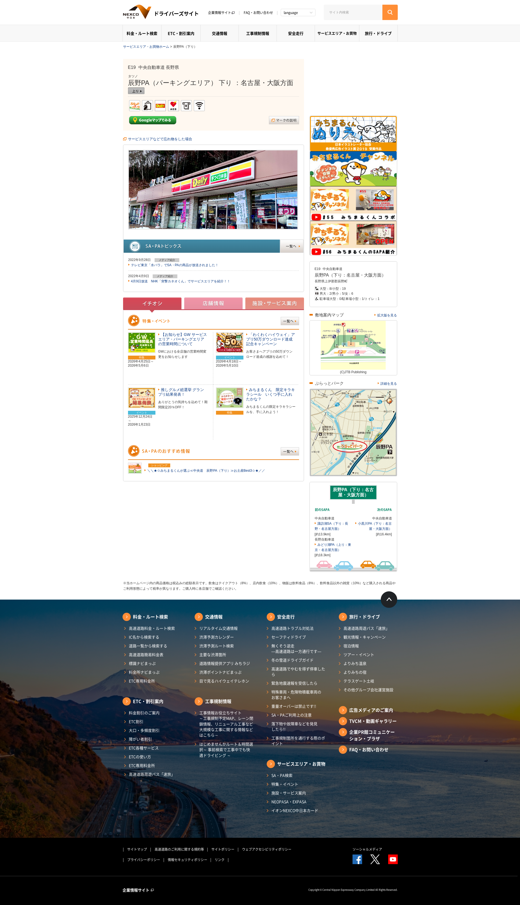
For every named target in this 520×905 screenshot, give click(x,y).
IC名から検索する (144, 637)
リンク (220, 859)
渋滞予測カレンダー (216, 637)
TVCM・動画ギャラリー (373, 721)
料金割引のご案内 (144, 712)
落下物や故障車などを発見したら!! (294, 726)
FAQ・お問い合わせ (258, 12)
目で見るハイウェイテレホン (224, 681)
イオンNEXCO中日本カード (294, 810)
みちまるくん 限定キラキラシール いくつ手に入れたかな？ (270, 394)
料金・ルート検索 (142, 33)
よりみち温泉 (354, 663)
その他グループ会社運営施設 (368, 689)
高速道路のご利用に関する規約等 (179, 849)
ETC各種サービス (144, 748)
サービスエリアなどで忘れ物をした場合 (160, 139)
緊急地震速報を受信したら (294, 683)
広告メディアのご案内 (371, 710)
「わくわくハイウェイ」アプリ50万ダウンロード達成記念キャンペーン (270, 339)
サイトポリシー (222, 849)
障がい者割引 (140, 739)
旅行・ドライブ (378, 33)
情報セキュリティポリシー (187, 859)
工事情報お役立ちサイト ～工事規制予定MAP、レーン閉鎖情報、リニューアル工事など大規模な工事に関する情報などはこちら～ (226, 724)
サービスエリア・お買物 (337, 33)
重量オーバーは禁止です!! (293, 706)
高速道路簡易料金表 (146, 654)
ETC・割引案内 (181, 33)
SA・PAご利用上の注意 (291, 715)
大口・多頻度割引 (144, 730)
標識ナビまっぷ (142, 663)
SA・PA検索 (281, 775)
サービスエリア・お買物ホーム (146, 47)
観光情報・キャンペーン (364, 637)
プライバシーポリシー (143, 859)
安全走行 (295, 33)
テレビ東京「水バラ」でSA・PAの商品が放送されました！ (174, 265)
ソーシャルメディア (367, 849)
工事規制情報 (257, 33)
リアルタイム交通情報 (218, 628)
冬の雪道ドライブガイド (292, 660)
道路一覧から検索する (148, 645)
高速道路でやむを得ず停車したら (298, 671)
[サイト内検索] (353, 12)
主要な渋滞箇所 (212, 654)
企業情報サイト (221, 12)
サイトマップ (137, 849)
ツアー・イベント (358, 654)
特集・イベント (284, 784)
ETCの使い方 (140, 756)
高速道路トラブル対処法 (292, 628)
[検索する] (390, 12)
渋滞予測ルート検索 (216, 645)
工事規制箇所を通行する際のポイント (298, 740)
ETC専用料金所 (142, 681)
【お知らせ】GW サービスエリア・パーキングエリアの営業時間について (182, 339)
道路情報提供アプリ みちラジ (224, 663)
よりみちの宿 (354, 672)
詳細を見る (388, 384)
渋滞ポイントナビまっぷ (220, 672)
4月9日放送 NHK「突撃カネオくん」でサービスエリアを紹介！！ (181, 281)
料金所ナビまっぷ (144, 672)
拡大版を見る (387, 315)
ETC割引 (136, 721)
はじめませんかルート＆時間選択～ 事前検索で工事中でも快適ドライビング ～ (226, 749)
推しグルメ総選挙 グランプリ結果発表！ (181, 392)
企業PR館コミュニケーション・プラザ (372, 735)
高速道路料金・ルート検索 (152, 628)
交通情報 (219, 33)
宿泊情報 (351, 645)
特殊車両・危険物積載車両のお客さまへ (296, 694)
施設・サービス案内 (288, 793)
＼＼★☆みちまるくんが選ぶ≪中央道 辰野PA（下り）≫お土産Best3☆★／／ (206, 471)
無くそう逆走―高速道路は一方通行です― (296, 648)
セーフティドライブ (288, 637)
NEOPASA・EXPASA (288, 801)
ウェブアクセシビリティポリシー (266, 849)
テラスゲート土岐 (358, 681)
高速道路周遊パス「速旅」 (152, 774)
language (291, 12)
